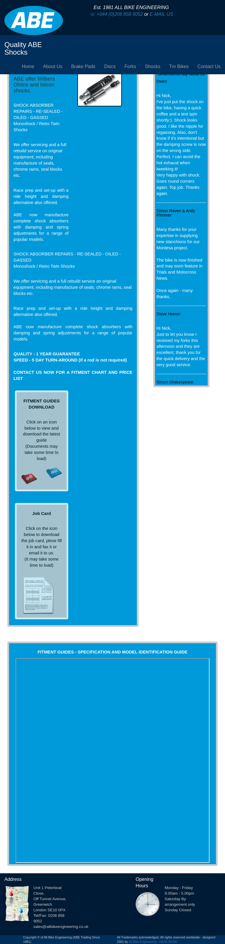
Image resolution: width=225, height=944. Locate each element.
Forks (130, 66)
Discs (110, 66)
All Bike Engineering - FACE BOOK (153, 941)
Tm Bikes (179, 66)
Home (28, 66)
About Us (52, 66)
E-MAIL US (161, 14)
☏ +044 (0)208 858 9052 (116, 14)
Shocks (152, 66)
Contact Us (209, 66)
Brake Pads (83, 66)
